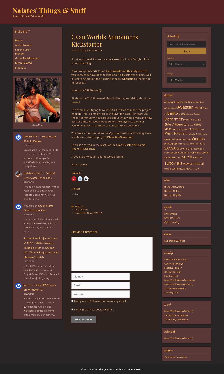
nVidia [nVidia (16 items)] (188, 139)
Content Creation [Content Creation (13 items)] (193, 114)
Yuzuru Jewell (171, 292)
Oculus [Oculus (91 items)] (198, 138)
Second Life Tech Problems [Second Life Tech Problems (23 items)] (185, 152)
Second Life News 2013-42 (88, 213)
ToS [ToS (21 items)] (200, 157)
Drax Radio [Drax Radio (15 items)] (197, 120)
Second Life (22, 49)
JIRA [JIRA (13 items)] (173, 129)
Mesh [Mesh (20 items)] (191, 129)
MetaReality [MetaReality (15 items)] (191, 134)
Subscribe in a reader (176, 356)
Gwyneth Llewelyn (173, 263)
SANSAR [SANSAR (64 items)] (171, 148)
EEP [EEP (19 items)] (185, 124)
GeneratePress (135, 369)
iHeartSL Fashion (173, 267)
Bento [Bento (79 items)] (172, 113)
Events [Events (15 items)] (190, 125)
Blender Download (174, 186)
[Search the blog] (186, 44)
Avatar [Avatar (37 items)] (198, 108)
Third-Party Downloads (176, 319)
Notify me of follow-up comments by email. (100, 301)
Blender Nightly (172, 195)
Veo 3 (27, 285)
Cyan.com (115, 133)
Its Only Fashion (172, 271)
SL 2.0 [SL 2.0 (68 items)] (187, 157)
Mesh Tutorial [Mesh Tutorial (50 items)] (174, 133)
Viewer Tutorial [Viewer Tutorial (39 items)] (193, 164)
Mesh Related (23, 63)
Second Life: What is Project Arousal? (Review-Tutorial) (41, 252)
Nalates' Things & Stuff (49, 10)
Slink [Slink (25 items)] (195, 157)
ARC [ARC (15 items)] (175, 108)
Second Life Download (176, 315)
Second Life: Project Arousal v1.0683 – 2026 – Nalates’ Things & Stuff (40, 243)
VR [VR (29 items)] (187, 168)
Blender (20, 53)
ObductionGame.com (120, 137)
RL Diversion (81, 209)
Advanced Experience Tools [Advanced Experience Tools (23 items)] (179, 101)
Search (186, 51)
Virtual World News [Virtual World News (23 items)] (174, 168)
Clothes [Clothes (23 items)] (182, 113)
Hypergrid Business (174, 240)
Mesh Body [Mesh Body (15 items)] (199, 129)
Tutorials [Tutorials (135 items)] (173, 163)
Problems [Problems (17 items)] (194, 143)
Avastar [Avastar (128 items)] (185, 107)
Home (18, 40)
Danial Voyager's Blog (175, 259)
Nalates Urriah (32, 173)
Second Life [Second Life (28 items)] (185, 148)
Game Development (27, 58)
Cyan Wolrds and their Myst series (126, 71)
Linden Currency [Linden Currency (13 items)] (182, 129)
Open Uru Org (171, 222)
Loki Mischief (171, 275)
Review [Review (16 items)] (202, 143)
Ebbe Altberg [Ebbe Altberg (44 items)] (173, 124)
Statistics (20, 67)
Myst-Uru (79, 206)
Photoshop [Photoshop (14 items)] (184, 144)
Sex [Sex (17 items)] (179, 157)
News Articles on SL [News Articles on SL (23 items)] (174, 139)
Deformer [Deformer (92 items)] (173, 119)
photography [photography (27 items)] (172, 143)
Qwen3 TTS (30, 136)
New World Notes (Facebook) (179, 280)
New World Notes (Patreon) (178, 284)
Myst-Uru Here (172, 217)
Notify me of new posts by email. (94, 309)
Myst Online (170, 213)
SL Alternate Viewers (175, 288)
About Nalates (23, 45)
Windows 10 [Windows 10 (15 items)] (194, 169)
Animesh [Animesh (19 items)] (168, 108)
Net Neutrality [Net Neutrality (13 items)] (201, 134)
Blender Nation (172, 190)
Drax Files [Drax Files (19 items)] (188, 119)
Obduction (128, 78)
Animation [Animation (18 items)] (199, 102)
